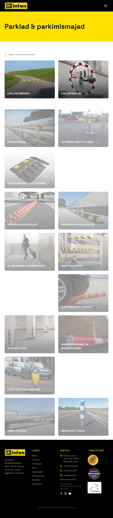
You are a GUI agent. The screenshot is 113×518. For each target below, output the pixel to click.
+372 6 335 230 (69, 466)
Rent (34, 467)
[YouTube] (70, 493)
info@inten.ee (68, 475)
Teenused (36, 463)
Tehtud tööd (38, 476)
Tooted (35, 459)
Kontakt (36, 480)
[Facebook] (61, 493)
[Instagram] (65, 493)
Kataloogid (37, 471)
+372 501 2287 (68, 470)
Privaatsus (37, 484)
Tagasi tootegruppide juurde (20, 54)
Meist (34, 455)
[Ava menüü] (105, 6)
